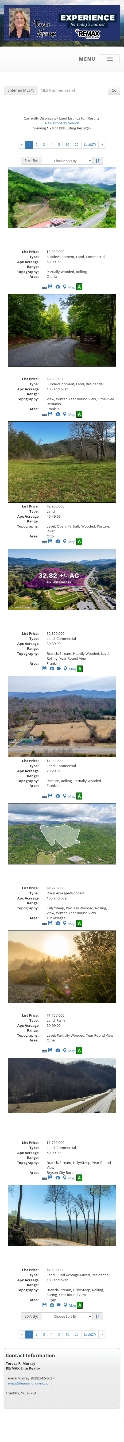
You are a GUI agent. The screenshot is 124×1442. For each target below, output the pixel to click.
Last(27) (90, 144)
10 (67, 144)
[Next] (102, 145)
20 (77, 144)
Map (68, 287)
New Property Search (62, 123)
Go (114, 90)
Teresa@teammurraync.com (29, 1383)
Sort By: (31, 160)
